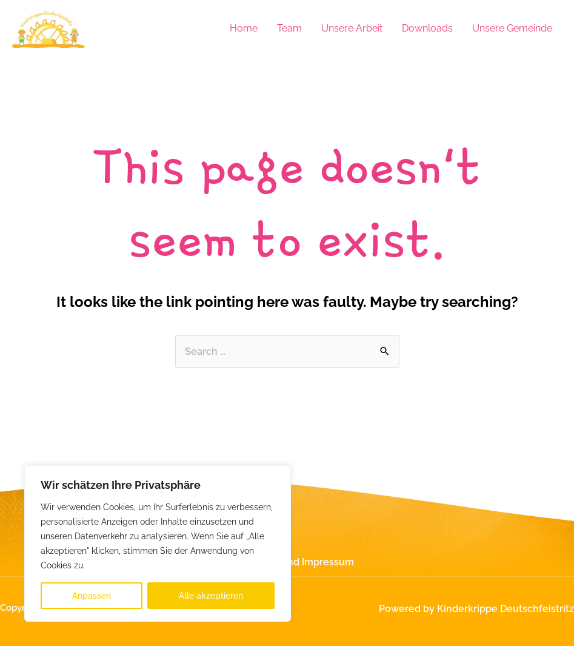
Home (244, 28)
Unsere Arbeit (351, 28)
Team (289, 28)
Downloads (427, 28)
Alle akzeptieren (211, 596)
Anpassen (91, 596)
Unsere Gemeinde (512, 28)
